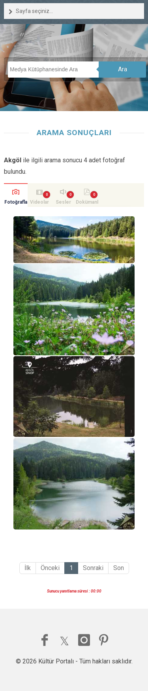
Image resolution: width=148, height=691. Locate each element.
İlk (27, 568)
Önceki (50, 568)
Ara (122, 69)
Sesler (63, 202)
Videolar (39, 202)
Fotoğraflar (15, 203)
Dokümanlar (87, 203)
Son (118, 568)
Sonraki (93, 568)
